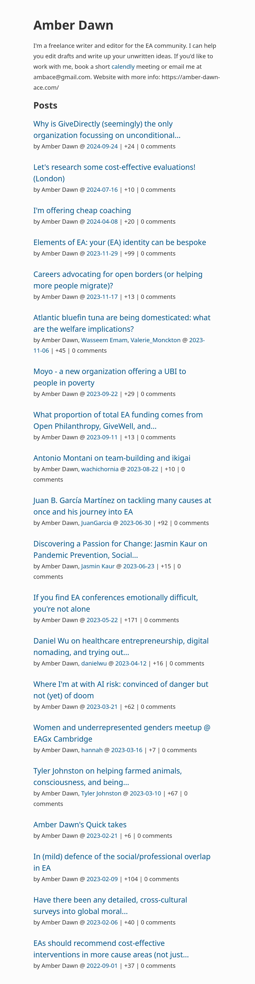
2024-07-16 (102, 189)
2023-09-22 (102, 394)
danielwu (94, 663)
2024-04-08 (102, 221)
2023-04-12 (130, 663)
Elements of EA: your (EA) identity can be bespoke (119, 242)
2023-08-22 (142, 469)
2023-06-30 (135, 523)
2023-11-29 (102, 253)
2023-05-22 (102, 620)
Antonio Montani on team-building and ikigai (112, 458)
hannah (92, 750)
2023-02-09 (102, 879)
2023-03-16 (126, 750)
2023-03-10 (145, 793)
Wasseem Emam (104, 340)
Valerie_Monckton (156, 340)
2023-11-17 (102, 296)
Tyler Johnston (101, 793)
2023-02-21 (102, 835)
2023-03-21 (102, 706)
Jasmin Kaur (98, 566)
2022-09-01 (102, 965)
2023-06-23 (138, 566)
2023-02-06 (102, 922)
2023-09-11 (102, 437)
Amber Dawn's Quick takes (80, 824)
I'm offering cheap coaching (82, 210)
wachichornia (100, 469)
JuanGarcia (96, 523)
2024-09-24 (102, 146)
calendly (123, 66)
